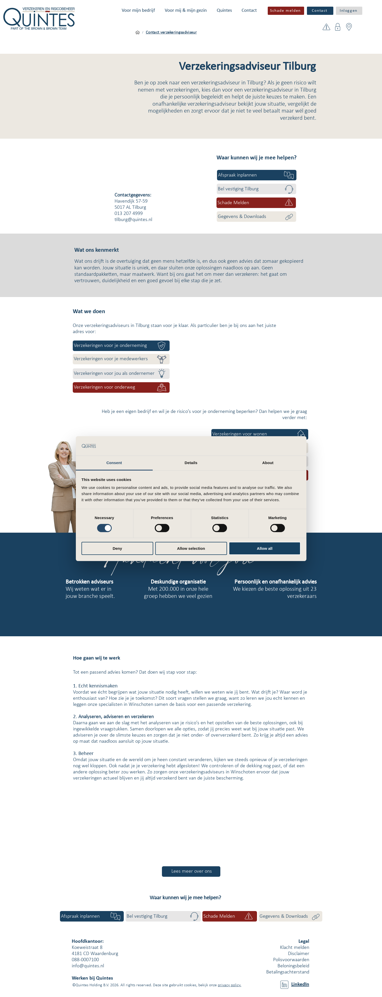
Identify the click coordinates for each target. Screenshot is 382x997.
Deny (117, 548)
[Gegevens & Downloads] (256, 216)
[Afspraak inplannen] (256, 175)
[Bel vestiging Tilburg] (256, 189)
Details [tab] (191, 463)
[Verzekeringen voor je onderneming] (121, 346)
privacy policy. (229, 985)
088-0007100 (85, 959)
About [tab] (268, 463)
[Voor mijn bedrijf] (137, 32)
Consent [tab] (114, 463)
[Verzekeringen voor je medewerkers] (121, 359)
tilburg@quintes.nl (133, 219)
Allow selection (191, 548)
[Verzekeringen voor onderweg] (121, 387)
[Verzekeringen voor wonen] (259, 434)
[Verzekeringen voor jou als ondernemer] (121, 373)
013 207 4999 (129, 213)
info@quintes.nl (88, 966)
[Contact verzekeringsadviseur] (171, 32)
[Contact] (320, 11)
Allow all (265, 548)
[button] (138, 10)
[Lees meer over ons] (191, 871)
